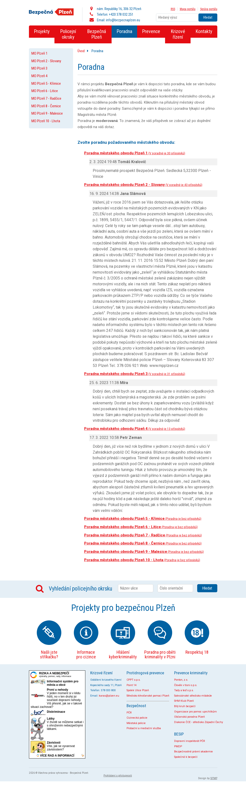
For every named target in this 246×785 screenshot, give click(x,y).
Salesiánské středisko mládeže (193, 695)
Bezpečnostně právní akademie (193, 751)
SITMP (213, 778)
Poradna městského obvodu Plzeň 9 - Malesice (144, 551)
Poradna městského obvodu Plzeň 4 (134, 428)
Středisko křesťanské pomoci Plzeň (148, 695)
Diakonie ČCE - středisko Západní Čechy (198, 722)
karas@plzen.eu (109, 695)
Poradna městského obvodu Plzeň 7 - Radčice (143, 535)
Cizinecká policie (137, 717)
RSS (173, 9)
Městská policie (136, 723)
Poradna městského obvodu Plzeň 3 (134, 374)
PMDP (178, 746)
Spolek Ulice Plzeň (138, 690)
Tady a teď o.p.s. (184, 690)
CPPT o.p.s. (134, 679)
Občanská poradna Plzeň (189, 716)
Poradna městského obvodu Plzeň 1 (134, 153)
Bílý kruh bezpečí (184, 706)
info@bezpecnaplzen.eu (123, 20)
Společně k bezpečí (185, 757)
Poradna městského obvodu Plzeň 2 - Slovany (143, 184)
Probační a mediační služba (144, 728)
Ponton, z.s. (181, 679)
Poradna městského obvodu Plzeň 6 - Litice (141, 527)
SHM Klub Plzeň (184, 700)
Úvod (81, 51)
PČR (129, 712)
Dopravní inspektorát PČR (189, 741)
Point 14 (131, 685)
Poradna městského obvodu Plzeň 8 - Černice (143, 543)
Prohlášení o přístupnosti (118, 775)
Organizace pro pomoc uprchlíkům (195, 711)
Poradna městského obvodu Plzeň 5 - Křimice (142, 518)
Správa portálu (208, 9)
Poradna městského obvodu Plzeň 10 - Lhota (142, 560)
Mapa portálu (187, 9)
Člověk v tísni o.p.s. (185, 685)
